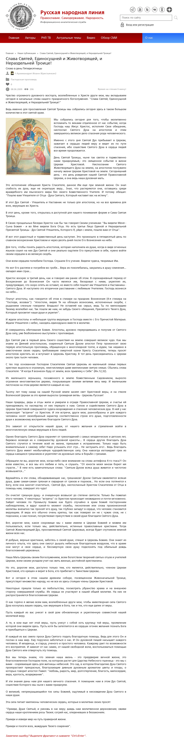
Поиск (176, 17)
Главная (14, 37)
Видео (91, 37)
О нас (149, 37)
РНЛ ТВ (46, 37)
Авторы (30, 37)
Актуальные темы (68, 37)
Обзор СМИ (109, 37)
